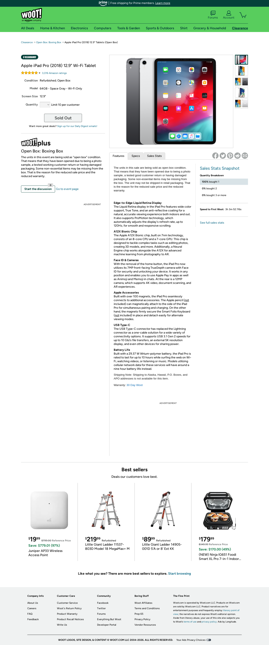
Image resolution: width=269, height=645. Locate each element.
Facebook (102, 602)
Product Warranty (67, 613)
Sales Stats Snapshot (220, 168)
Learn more (162, 3)
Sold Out (63, 117)
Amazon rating (54, 73)
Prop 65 (138, 613)
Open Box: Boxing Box (48, 42)
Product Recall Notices (70, 619)
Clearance (27, 42)
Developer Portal (106, 624)
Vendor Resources (145, 624)
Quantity (32, 104)
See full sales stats (212, 222)
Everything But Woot (109, 619)
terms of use (190, 621)
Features (118, 156)
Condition (31, 80)
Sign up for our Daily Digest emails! (77, 126)
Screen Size (30, 96)
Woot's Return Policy (69, 608)
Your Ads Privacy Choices (191, 639)
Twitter (101, 608)
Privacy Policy (142, 619)
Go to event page (67, 189)
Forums (213, 15)
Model (34, 88)
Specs (136, 156)
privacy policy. (209, 621)
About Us (32, 602)
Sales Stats (154, 156)
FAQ (29, 613)
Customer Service (67, 602)
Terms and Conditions (147, 608)
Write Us (62, 624)
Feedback (33, 619)
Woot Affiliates (143, 602)
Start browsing (179, 574)
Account (228, 15)
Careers (31, 608)
